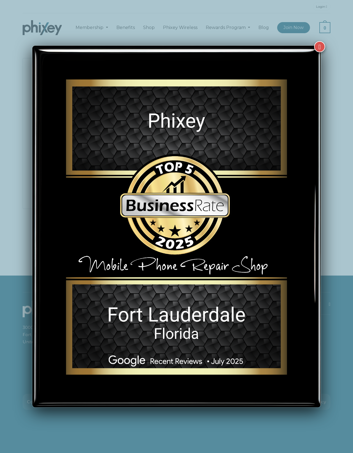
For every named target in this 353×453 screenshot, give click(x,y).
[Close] (319, 46)
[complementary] (313, 422)
